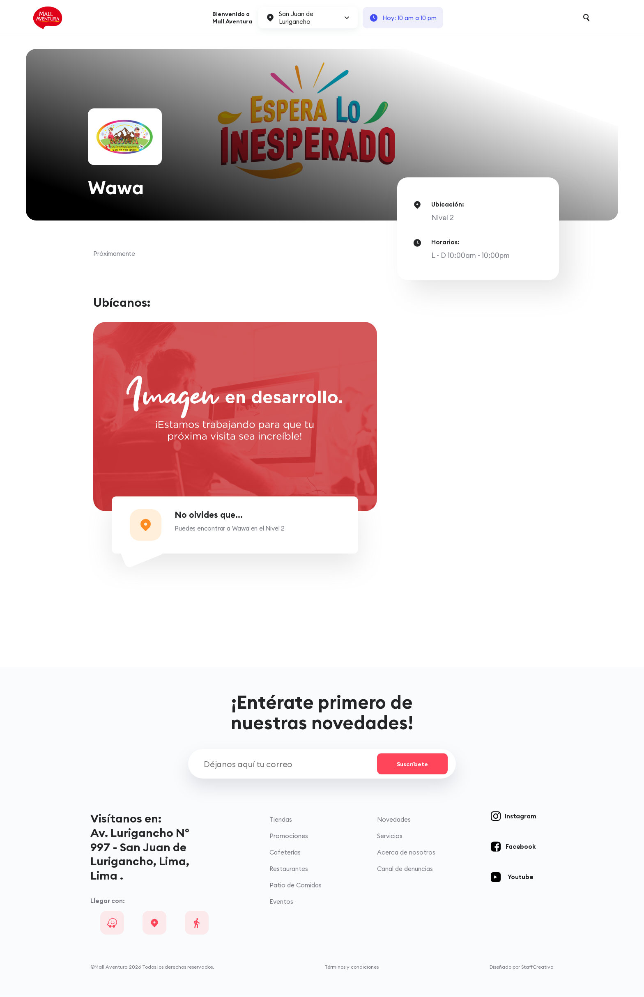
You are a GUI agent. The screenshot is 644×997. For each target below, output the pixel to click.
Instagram (520, 816)
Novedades (394, 819)
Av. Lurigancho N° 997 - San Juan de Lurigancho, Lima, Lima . (139, 854)
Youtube (521, 877)
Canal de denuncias (405, 869)
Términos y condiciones (351, 967)
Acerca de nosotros (406, 853)
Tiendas (280, 819)
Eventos (281, 902)
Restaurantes (288, 869)
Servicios (389, 836)
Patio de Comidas (295, 885)
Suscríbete (412, 764)
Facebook (520, 846)
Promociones (288, 836)
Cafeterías (285, 853)
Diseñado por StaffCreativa (522, 967)
